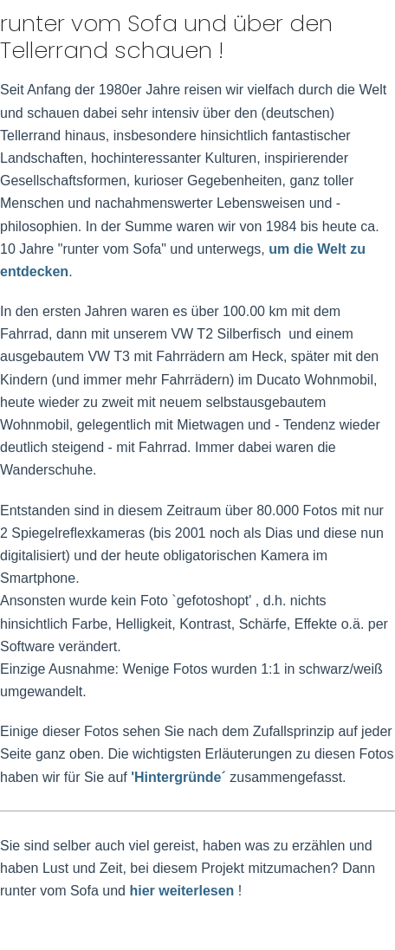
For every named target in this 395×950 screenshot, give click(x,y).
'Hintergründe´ (178, 777)
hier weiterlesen (181, 890)
